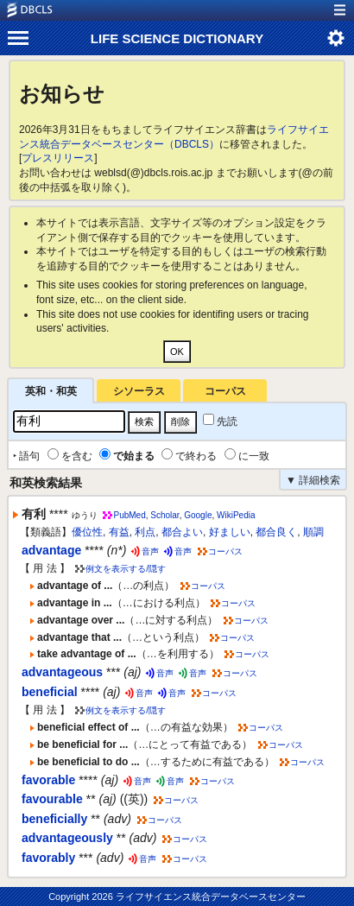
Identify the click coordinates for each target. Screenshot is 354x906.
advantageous (62, 672)
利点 (145, 532)
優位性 (87, 532)
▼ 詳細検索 (313, 480)
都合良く (276, 532)
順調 (313, 532)
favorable (48, 780)
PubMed (129, 515)
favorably (48, 858)
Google (198, 515)
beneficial (50, 692)
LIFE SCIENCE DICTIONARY (177, 38)
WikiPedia (236, 515)
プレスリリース (58, 158)
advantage (51, 550)
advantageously (67, 838)
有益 (119, 532)
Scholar (164, 515)
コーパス (225, 391)
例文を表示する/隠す (125, 568)
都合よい (182, 532)
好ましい (229, 532)
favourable (52, 799)
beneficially (54, 819)
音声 (150, 551)
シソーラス (139, 391)
